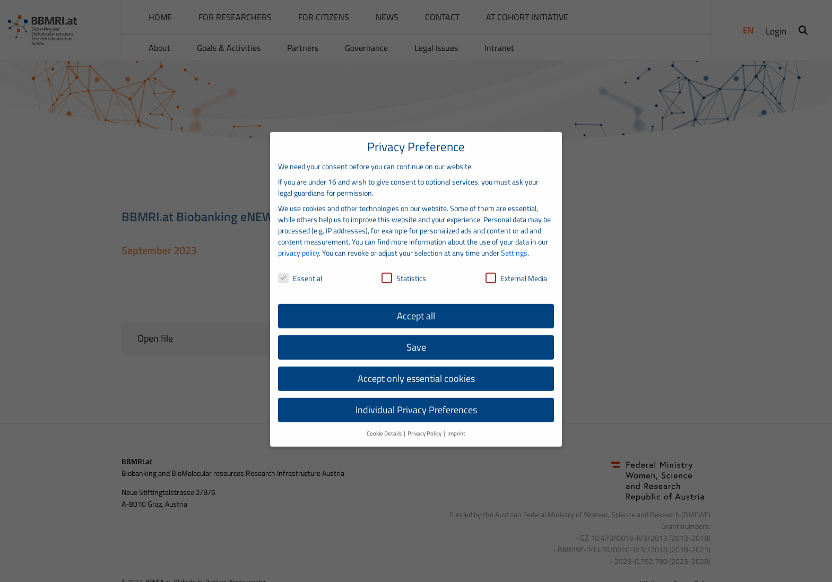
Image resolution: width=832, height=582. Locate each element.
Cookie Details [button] (385, 423)
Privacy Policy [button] (425, 423)
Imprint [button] (456, 423)
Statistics (404, 267)
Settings (514, 242)
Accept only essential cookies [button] (416, 368)
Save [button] (416, 336)
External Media (516, 267)
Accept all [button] (416, 305)
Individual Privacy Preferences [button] (416, 399)
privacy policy (298, 242)
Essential (300, 267)
